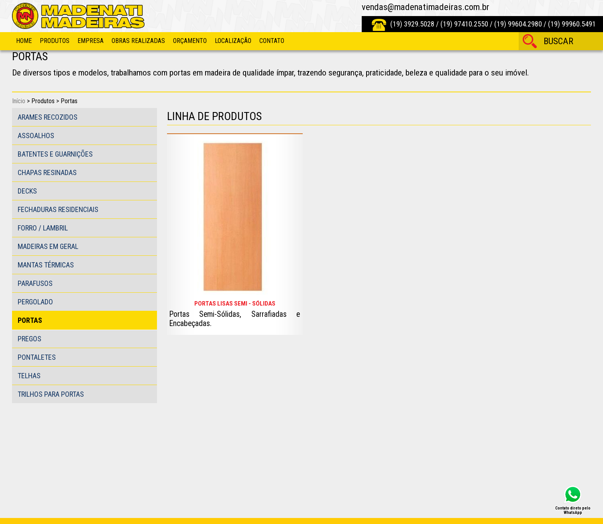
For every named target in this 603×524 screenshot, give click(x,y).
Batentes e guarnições (55, 154)
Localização (233, 41)
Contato (271, 41)
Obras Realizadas (138, 41)
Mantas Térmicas (46, 265)
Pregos (29, 338)
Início (18, 101)
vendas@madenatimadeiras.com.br (425, 7)
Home (24, 41)
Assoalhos (36, 135)
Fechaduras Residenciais (58, 209)
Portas (30, 320)
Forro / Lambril (43, 228)
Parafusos (35, 283)
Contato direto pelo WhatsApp (573, 510)
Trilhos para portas (51, 394)
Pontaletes (37, 357)
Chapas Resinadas (47, 172)
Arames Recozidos (47, 117)
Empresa (90, 41)
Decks (27, 191)
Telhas (29, 375)
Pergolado (35, 302)
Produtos (54, 41)
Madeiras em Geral (48, 246)
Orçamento (190, 41)
